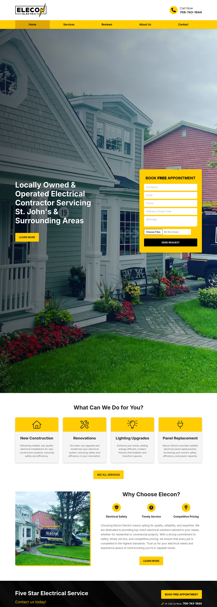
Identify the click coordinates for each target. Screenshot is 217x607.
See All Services (108, 475)
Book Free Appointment (181, 595)
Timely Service (151, 517)
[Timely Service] (151, 508)
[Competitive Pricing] (186, 508)
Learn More (27, 237)
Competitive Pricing (186, 517)
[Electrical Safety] (116, 508)
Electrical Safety (116, 517)
